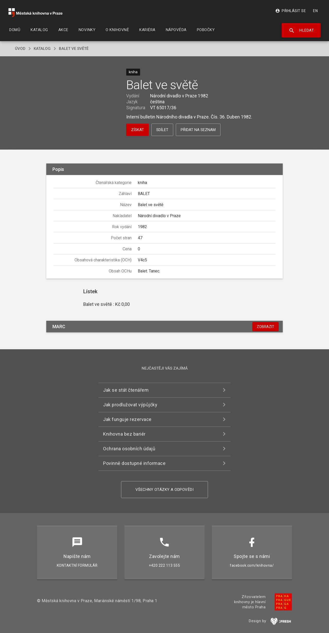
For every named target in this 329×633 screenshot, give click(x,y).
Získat (137, 129)
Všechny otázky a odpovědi (164, 489)
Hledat (301, 30)
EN (315, 11)
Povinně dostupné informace (134, 463)
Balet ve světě (73, 48)
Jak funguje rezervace (127, 419)
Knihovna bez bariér (124, 434)
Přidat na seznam (198, 129)
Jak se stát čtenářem (126, 390)
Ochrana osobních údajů (129, 448)
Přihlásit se (290, 10)
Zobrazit (265, 327)
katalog (42, 48)
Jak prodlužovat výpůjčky (130, 404)
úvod (20, 48)
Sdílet (162, 129)
